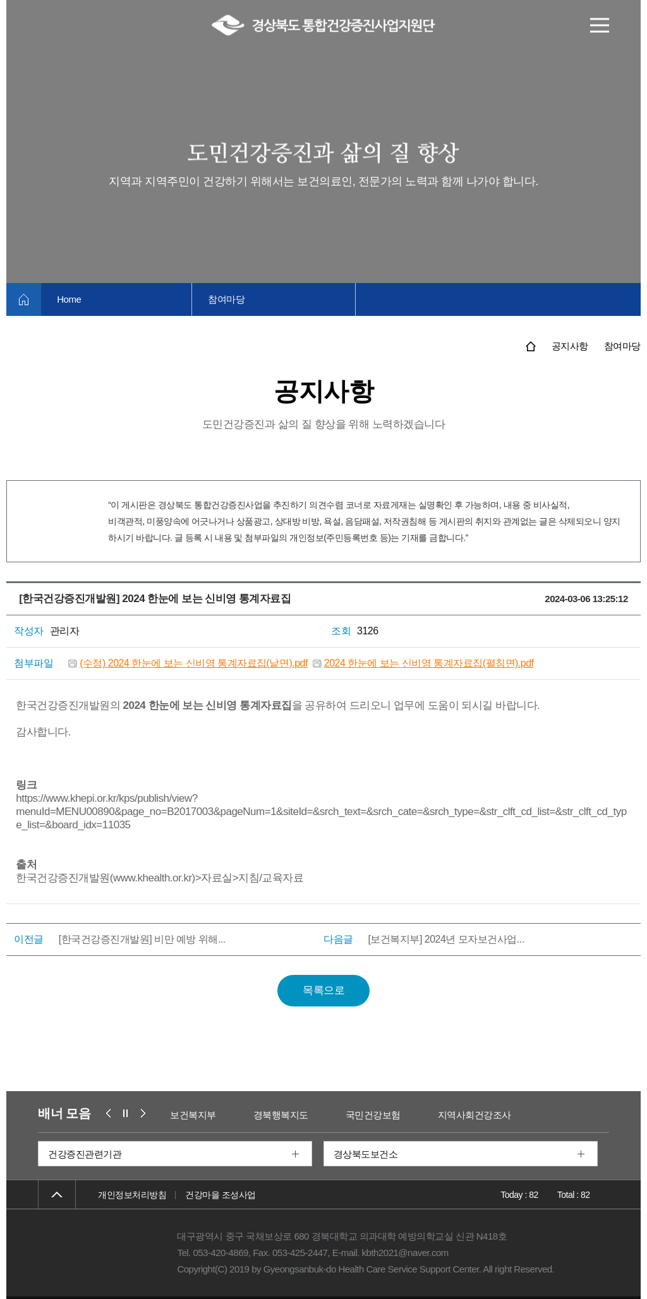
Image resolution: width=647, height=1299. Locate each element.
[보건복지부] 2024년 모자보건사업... (446, 939)
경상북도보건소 (366, 1154)
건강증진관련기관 (84, 1154)
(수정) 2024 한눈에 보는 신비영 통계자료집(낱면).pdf (194, 663)
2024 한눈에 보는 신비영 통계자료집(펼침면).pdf (429, 663)
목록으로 (323, 990)
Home (69, 299)
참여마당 (226, 299)
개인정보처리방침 (132, 1195)
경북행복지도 (280, 1114)
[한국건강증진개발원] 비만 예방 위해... (142, 939)
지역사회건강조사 (474, 1114)
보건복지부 (194, 1114)
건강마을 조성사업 (220, 1195)
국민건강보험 (373, 1114)
